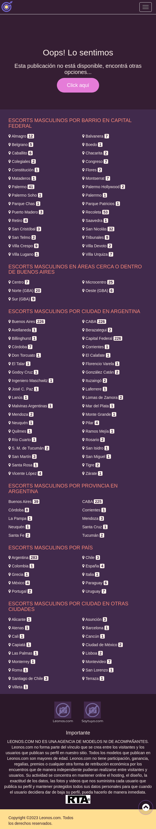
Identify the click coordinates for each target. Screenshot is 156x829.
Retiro (18, 220)
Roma (18, 670)
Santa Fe (19, 535)
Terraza (93, 678)
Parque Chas (24, 203)
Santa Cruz (95, 527)
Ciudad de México (102, 644)
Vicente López (25, 473)
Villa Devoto (97, 246)
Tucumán (93, 535)
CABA (94, 321)
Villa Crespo (23, 246)
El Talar (19, 363)
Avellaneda (22, 330)
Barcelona (95, 628)
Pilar (90, 423)
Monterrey (21, 661)
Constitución (23, 170)
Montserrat (96, 178)
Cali (16, 636)
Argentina (23, 557)
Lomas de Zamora (102, 397)
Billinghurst (22, 338)
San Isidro (95, 448)
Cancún (93, 636)
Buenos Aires (26, 321)
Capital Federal (102, 338)
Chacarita (95, 153)
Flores (92, 170)
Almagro (21, 136)
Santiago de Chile (28, 678)
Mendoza (21, 414)
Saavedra (95, 220)
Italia (90, 574)
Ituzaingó (94, 380)
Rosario (93, 439)
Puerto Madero (25, 212)
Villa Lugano (23, 254)
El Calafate (96, 355)
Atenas (18, 628)
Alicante (19, 619)
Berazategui (97, 330)
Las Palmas (23, 653)
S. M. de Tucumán (28, 448)
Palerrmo (94, 195)
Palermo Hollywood (103, 187)
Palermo (21, 187)
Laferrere (94, 389)
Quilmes (20, 431)
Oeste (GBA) (98, 290)
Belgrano (20, 144)
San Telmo (22, 237)
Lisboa (92, 653)
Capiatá (19, 644)
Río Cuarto (22, 439)
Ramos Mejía (98, 431)
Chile (91, 557)
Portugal (20, 591)
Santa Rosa (23, 465)
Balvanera (95, 136)
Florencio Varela (100, 363)
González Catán (100, 372)
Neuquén (20, 423)
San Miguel (96, 456)
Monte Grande (99, 414)
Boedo (92, 144)
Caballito (20, 153)
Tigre (91, 465)
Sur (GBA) (21, 299)
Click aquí (78, 85)
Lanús (18, 397)
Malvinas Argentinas (30, 406)
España (93, 566)
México (19, 583)
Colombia (21, 566)
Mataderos (22, 178)
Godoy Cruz (23, 372)
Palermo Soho (25, 195)
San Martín (22, 456)
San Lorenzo (97, 670)
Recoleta (95, 212)
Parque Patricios (101, 203)
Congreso (95, 161)
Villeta (18, 687)
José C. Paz (23, 389)
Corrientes (95, 347)
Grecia (18, 574)
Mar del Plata (98, 406)
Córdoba (20, 347)
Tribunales (95, 237)
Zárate (92, 473)
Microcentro (98, 282)
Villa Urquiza (97, 254)
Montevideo (97, 661)
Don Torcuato (24, 355)
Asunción (94, 619)
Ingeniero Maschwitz (30, 380)
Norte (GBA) (24, 290)
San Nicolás (98, 229)
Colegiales (22, 161)
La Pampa (20, 518)
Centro (18, 282)
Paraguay (95, 583)
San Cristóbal (24, 229)
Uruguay (94, 591)
